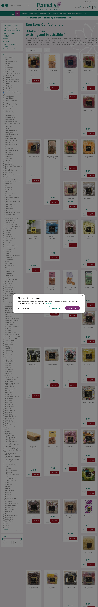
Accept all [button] (73, 308)
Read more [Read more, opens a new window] (49, 303)
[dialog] (49, 303)
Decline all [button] (56, 308)
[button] (24, 308)
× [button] (82, 295)
